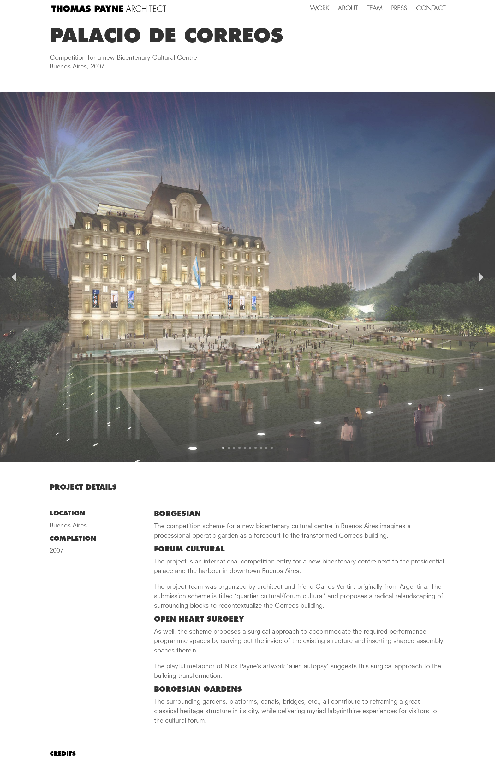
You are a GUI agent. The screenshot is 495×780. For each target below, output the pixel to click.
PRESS (399, 9)
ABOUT (348, 9)
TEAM (374, 9)
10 (272, 448)
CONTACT (430, 9)
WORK (319, 9)
